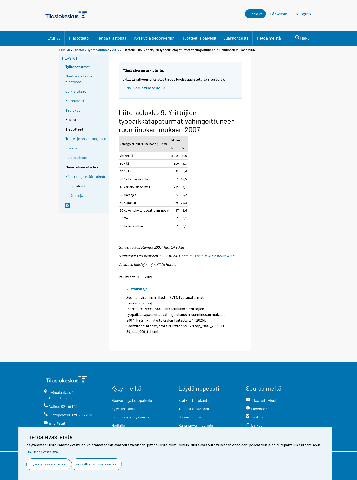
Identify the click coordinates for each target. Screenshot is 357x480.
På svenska (280, 13)
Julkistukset (75, 91)
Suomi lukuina (190, 417)
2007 (115, 50)
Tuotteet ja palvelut (199, 38)
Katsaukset (74, 100)
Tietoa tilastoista (111, 38)
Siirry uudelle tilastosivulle (144, 88)
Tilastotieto (78, 38)
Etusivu (54, 38)
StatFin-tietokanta (193, 400)
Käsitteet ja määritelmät (85, 176)
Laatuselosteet (78, 157)
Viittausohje (136, 288)
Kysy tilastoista (123, 408)
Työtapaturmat (98, 50)
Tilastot (78, 50)
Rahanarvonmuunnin (195, 425)
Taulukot (72, 110)
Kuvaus (71, 148)
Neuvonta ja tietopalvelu (131, 400)
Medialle (118, 425)
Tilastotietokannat (193, 408)
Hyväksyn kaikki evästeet (49, 464)
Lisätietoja (74, 195)
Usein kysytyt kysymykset (132, 417)
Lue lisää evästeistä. (42, 451)
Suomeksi (255, 13)
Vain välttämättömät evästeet (97, 464)
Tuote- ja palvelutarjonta (85, 138)
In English (304, 13)
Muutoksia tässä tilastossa (78, 79)
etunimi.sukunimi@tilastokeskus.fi (208, 256)
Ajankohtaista (236, 38)
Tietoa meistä (268, 38)
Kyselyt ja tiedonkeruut (154, 38)
